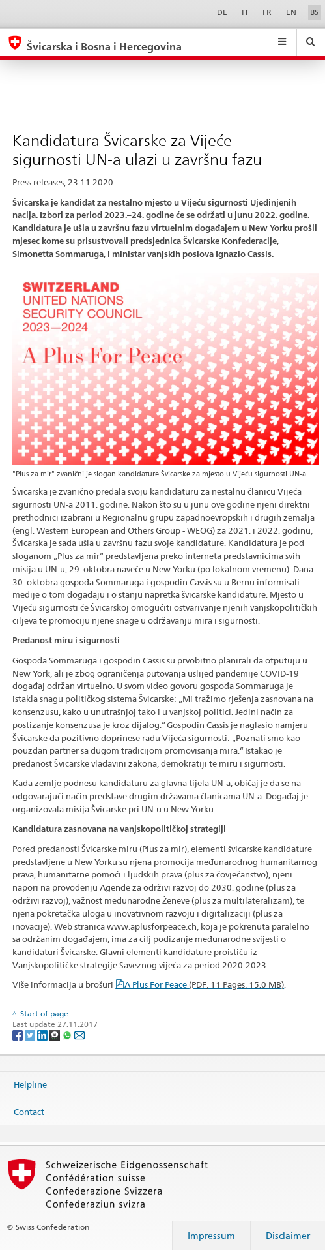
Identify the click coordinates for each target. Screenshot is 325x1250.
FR (267, 12)
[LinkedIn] (43, 1034)
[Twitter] (31, 1034)
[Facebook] (18, 1034)
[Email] (79, 1034)
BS (314, 12)
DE (222, 12)
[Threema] (55, 1034)
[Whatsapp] (68, 1034)
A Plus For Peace (204, 984)
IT (245, 12)
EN (291, 12)
